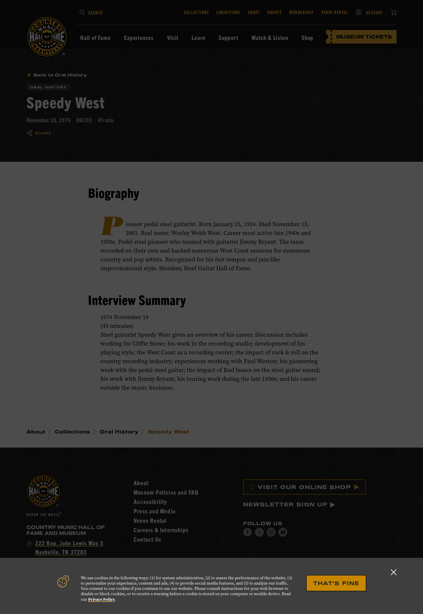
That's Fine (336, 583)
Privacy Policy (101, 599)
